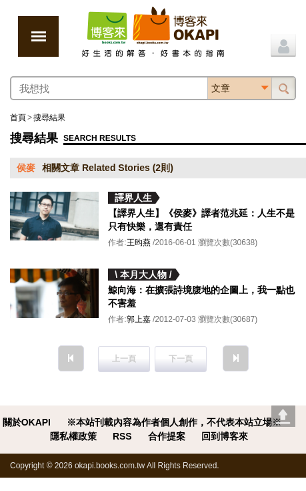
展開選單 (38, 36)
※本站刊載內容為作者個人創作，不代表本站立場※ (174, 422)
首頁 (18, 117)
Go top (283, 416)
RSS (122, 436)
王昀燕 (139, 242)
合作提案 (166, 436)
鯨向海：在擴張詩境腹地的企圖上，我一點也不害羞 (201, 297)
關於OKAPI (27, 422)
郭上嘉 (139, 319)
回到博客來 (224, 436)
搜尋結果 (49, 117)
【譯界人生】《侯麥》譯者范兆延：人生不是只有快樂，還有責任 (201, 220)
